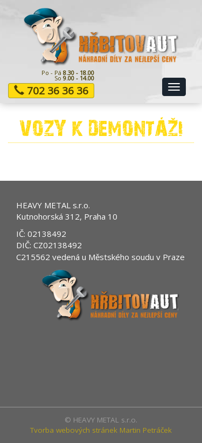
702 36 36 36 (51, 91)
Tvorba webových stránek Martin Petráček (101, 430)
